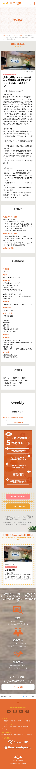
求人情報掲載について (7, 734)
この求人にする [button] (18, 497)
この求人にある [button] (18, 506)
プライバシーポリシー (7, 729)
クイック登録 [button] (18, 687)
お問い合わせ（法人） (20, 734)
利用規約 (24, 726)
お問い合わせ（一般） (15, 726)
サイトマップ (4, 726)
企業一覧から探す (15, 721)
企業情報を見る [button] (18, 422)
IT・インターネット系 (16, 35)
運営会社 (29, 734)
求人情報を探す (5, 721)
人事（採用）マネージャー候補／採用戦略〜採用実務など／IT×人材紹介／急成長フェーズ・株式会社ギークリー (17, 37)
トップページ (4, 35)
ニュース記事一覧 (25, 721)
